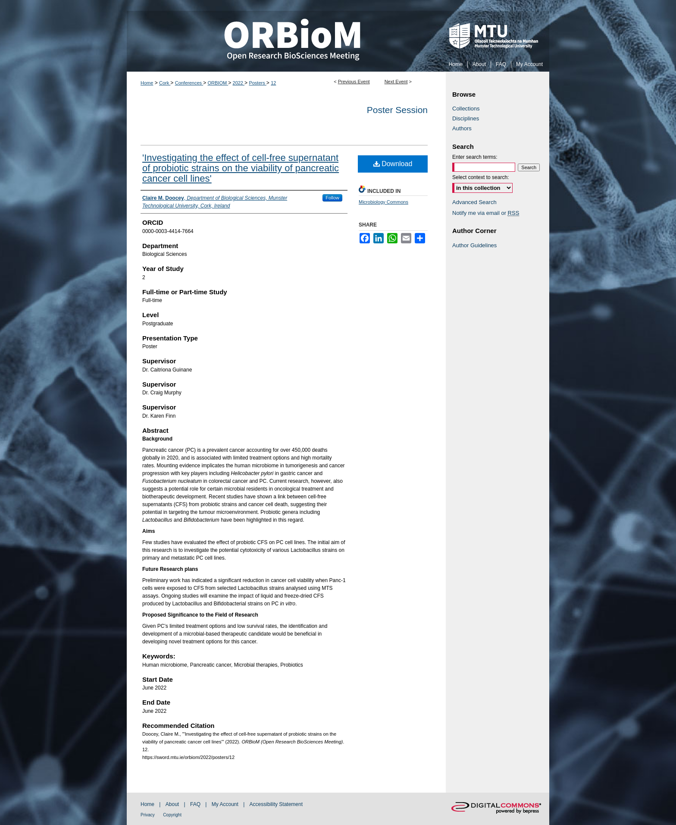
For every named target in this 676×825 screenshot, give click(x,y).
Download (393, 163)
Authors (462, 128)
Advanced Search (474, 202)
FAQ (195, 804)
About (172, 804)
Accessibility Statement (276, 804)
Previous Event (354, 81)
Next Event (396, 81)
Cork (164, 82)
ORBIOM (217, 82)
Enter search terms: (475, 157)
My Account (225, 804)
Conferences (189, 82)
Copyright (172, 814)
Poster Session (397, 110)
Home (147, 82)
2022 (239, 82)
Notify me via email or (485, 213)
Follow (332, 197)
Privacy (148, 814)
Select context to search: (480, 177)
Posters (257, 82)
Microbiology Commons (383, 202)
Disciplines (465, 118)
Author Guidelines (474, 245)
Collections (466, 108)
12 (273, 82)
